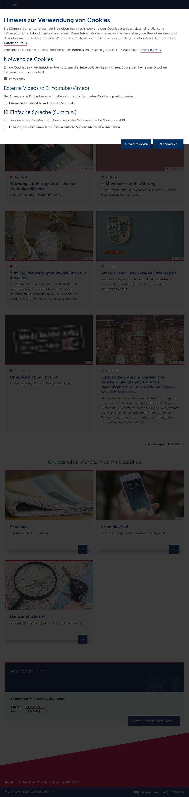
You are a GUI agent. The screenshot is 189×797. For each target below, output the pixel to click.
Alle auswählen (168, 144)
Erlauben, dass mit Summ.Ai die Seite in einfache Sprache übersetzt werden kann (64, 127)
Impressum (148, 50)
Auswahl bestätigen (136, 144)
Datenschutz (13, 43)
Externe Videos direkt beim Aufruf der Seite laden (42, 103)
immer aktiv (17, 79)
